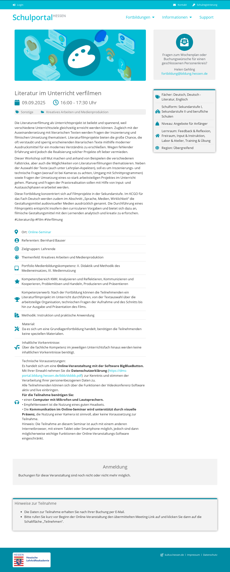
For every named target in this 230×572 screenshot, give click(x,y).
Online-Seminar (39, 232)
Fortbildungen (140, 17)
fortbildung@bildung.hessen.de (184, 73)
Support (206, 17)
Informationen (177, 17)
